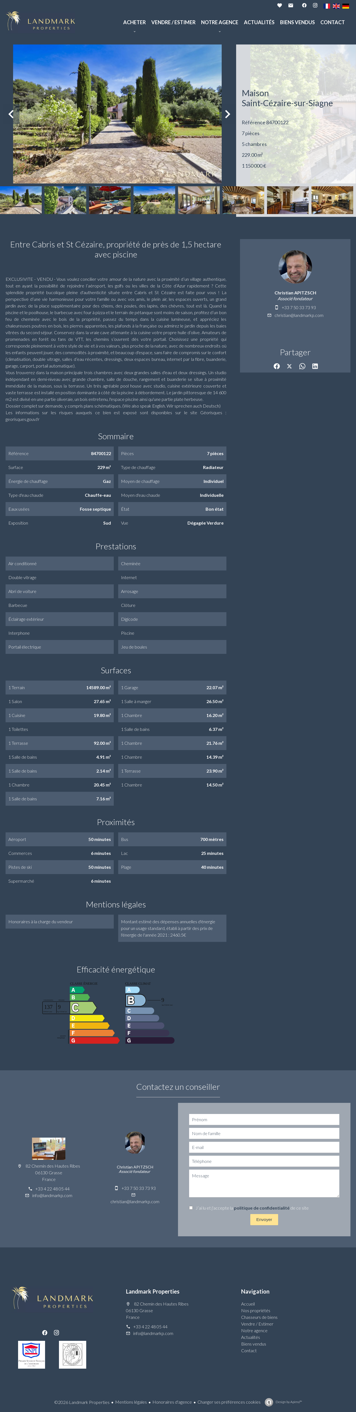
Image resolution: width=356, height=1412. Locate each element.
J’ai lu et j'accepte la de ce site (252, 1207)
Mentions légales (131, 1401)
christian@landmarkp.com (299, 315)
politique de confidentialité (262, 1207)
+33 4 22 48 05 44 (52, 1188)
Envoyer (264, 1219)
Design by (288, 1402)
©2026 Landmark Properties (82, 1402)
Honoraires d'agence (172, 1401)
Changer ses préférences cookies (229, 1401)
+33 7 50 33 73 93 (299, 307)
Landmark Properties (152, 1291)
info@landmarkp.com (52, 1195)
